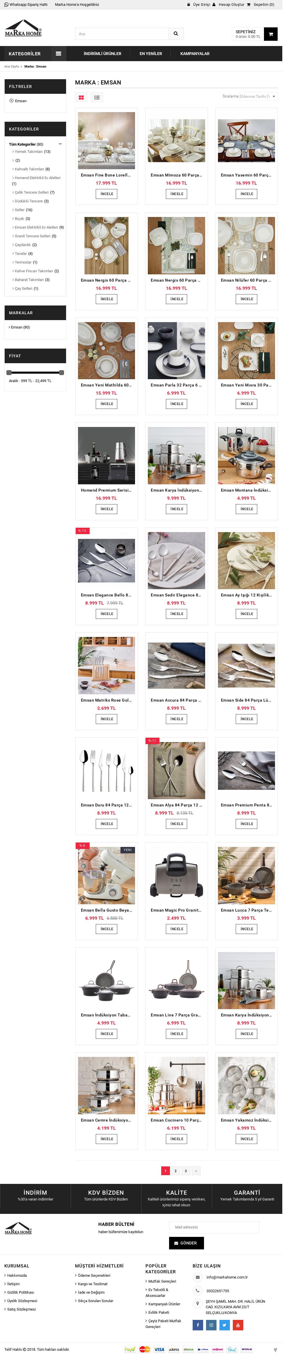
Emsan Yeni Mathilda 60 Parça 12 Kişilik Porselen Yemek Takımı (108, 385)
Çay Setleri (22, 288)
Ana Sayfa (11, 66)
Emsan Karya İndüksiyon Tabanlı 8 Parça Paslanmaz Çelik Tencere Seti (178, 490)
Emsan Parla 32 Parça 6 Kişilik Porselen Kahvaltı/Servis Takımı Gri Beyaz (178, 385)
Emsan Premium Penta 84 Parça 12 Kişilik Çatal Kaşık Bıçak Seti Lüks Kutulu (248, 805)
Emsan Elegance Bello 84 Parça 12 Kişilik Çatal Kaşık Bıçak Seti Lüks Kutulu (108, 595)
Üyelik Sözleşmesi (22, 1301)
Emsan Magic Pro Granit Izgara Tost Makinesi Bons (178, 910)
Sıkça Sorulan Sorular (95, 1301)
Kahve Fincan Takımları (33, 271)
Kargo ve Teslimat (92, 1284)
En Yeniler (151, 53)
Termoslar (22, 262)
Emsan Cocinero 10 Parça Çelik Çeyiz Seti (178, 1120)
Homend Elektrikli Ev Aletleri (37, 178)
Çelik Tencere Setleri (31, 192)
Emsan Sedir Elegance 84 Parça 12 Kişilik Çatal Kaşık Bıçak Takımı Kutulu (178, 595)
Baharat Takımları (28, 280)
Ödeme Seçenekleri (94, 1275)
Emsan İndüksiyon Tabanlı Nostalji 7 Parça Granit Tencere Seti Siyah (108, 1015)
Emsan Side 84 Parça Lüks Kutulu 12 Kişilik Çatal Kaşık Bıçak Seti (248, 700)
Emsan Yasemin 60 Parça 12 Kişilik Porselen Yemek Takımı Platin (248, 175)
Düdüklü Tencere (28, 201)
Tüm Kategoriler (22, 144)
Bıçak (18, 218)
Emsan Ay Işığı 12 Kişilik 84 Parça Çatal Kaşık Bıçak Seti (248, 595)
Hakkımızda (17, 1275)
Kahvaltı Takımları (28, 169)
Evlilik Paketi (158, 1312)
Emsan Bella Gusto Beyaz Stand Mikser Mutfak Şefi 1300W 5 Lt (108, 910)
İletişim (13, 1284)
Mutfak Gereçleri (162, 1281)
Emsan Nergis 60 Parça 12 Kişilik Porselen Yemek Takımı (108, 280)
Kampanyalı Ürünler (164, 1304)
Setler (18, 210)
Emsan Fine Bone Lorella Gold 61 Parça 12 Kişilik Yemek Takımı (108, 175)
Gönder (188, 1243)
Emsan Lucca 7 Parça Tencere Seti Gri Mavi (248, 910)
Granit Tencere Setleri (31, 236)
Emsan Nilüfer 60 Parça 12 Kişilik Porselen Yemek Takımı (248, 280)
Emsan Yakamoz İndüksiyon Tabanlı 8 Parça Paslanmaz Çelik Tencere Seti (248, 1120)
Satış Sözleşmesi (21, 1309)
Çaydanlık (22, 245)
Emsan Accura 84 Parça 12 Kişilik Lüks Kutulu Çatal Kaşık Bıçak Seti (178, 700)
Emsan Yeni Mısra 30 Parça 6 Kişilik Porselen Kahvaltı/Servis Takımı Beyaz (248, 385)
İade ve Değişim (91, 1292)
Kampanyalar (195, 53)
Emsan (18, 101)
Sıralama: (231, 96)
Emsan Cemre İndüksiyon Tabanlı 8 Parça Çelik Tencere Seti (108, 1120)
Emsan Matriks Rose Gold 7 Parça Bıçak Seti (108, 700)
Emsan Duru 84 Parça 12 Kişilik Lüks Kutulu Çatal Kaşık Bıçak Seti (108, 805)
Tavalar (20, 253)
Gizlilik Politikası (20, 1292)
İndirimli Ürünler (102, 53)
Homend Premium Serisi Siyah (108, 490)
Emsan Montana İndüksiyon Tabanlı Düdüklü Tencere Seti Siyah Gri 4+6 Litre (248, 490)
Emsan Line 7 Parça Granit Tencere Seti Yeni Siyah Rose (178, 1015)
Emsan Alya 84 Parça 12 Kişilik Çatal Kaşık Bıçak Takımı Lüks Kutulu (178, 805)
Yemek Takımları (27, 151)
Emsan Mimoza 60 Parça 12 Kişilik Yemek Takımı (178, 175)
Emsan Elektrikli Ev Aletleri (35, 227)
